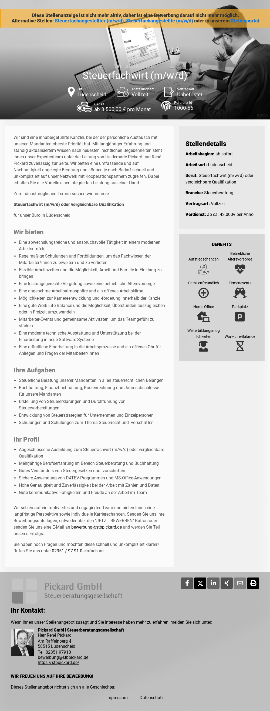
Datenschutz (152, 697)
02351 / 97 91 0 (67, 550)
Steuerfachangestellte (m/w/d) (159, 21)
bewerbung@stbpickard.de (96, 527)
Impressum (117, 697)
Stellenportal (245, 21)
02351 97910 (58, 652)
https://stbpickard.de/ (58, 662)
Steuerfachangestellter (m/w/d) (89, 21)
